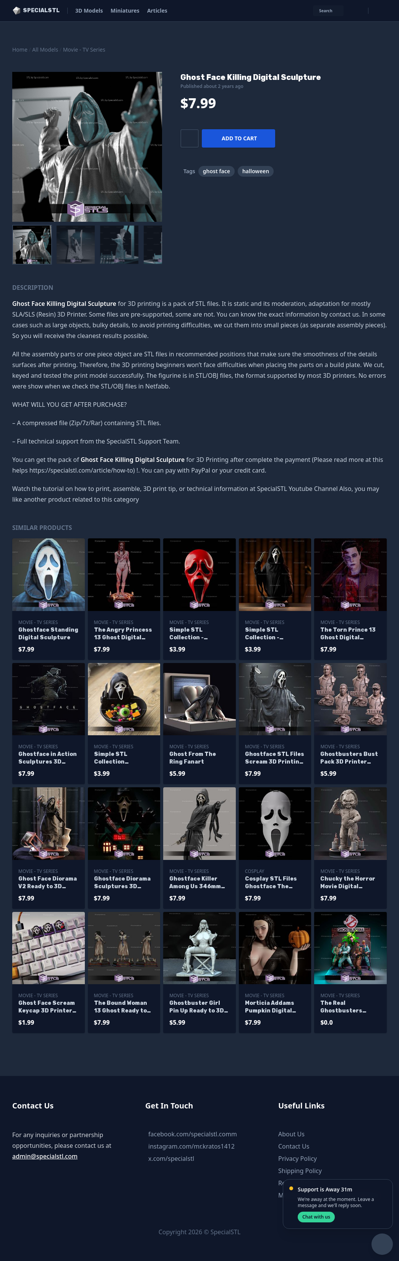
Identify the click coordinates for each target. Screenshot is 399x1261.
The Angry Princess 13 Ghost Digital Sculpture (123, 634)
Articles (157, 10)
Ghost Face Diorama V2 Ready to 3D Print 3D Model (47, 883)
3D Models (89, 10)
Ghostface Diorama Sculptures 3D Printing (122, 883)
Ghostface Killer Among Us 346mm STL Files (195, 883)
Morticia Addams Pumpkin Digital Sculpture (269, 1007)
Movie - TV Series (84, 49)
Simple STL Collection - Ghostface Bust (268, 634)
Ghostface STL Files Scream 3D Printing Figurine (274, 758)
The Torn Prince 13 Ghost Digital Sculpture (348, 634)
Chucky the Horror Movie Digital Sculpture (347, 883)
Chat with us (316, 1217)
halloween (255, 171)
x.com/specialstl (171, 1158)
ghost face (216, 171)
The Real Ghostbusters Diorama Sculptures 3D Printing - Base (350, 1007)
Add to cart (239, 138)
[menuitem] (32, 245)
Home (20, 49)
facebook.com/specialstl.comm (192, 1134)
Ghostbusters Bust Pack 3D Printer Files (349, 758)
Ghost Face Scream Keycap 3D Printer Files (46, 1007)
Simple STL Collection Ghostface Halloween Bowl (116, 758)
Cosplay (254, 871)
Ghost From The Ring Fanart (192, 758)
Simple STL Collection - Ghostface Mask (192, 634)
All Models (45, 49)
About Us (291, 1134)
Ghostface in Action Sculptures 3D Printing (47, 758)
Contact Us (293, 1146)
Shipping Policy (300, 1171)
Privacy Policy (297, 1158)
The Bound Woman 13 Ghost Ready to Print (120, 1007)
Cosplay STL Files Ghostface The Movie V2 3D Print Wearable (271, 883)
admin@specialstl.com (45, 1156)
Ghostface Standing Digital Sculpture (48, 634)
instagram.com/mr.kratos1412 (191, 1146)
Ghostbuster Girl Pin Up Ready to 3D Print (196, 1007)
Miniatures (124, 10)
